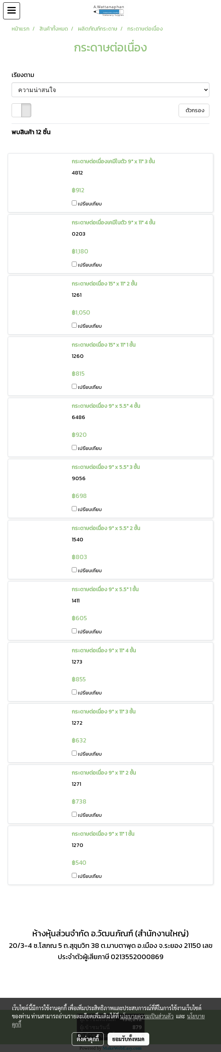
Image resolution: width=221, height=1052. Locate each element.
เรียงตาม (25, 74)
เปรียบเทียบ (90, 203)
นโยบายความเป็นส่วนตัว (147, 1016)
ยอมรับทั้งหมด (128, 1038)
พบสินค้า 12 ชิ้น (31, 132)
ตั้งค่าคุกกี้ (88, 1038)
